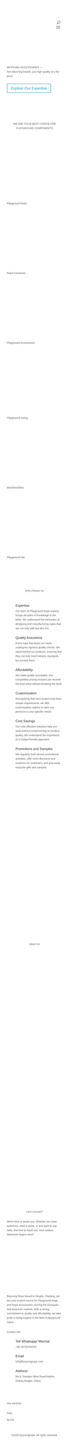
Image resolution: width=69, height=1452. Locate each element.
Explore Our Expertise (29, 88)
